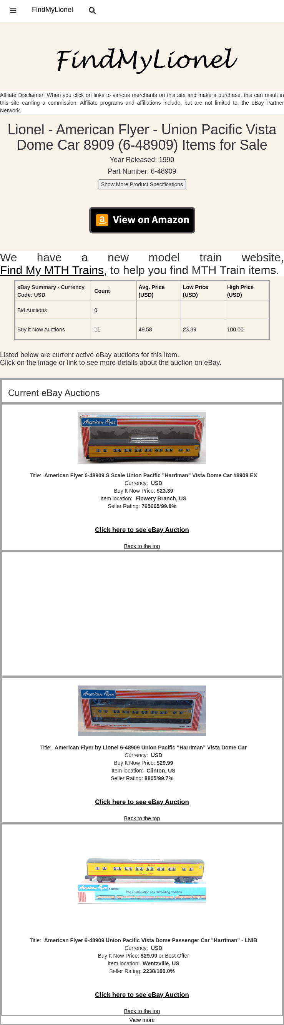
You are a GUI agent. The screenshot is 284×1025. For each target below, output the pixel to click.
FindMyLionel (52, 9)
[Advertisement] (142, 614)
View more (142, 1020)
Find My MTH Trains (52, 270)
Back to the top (142, 546)
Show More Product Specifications (142, 184)
